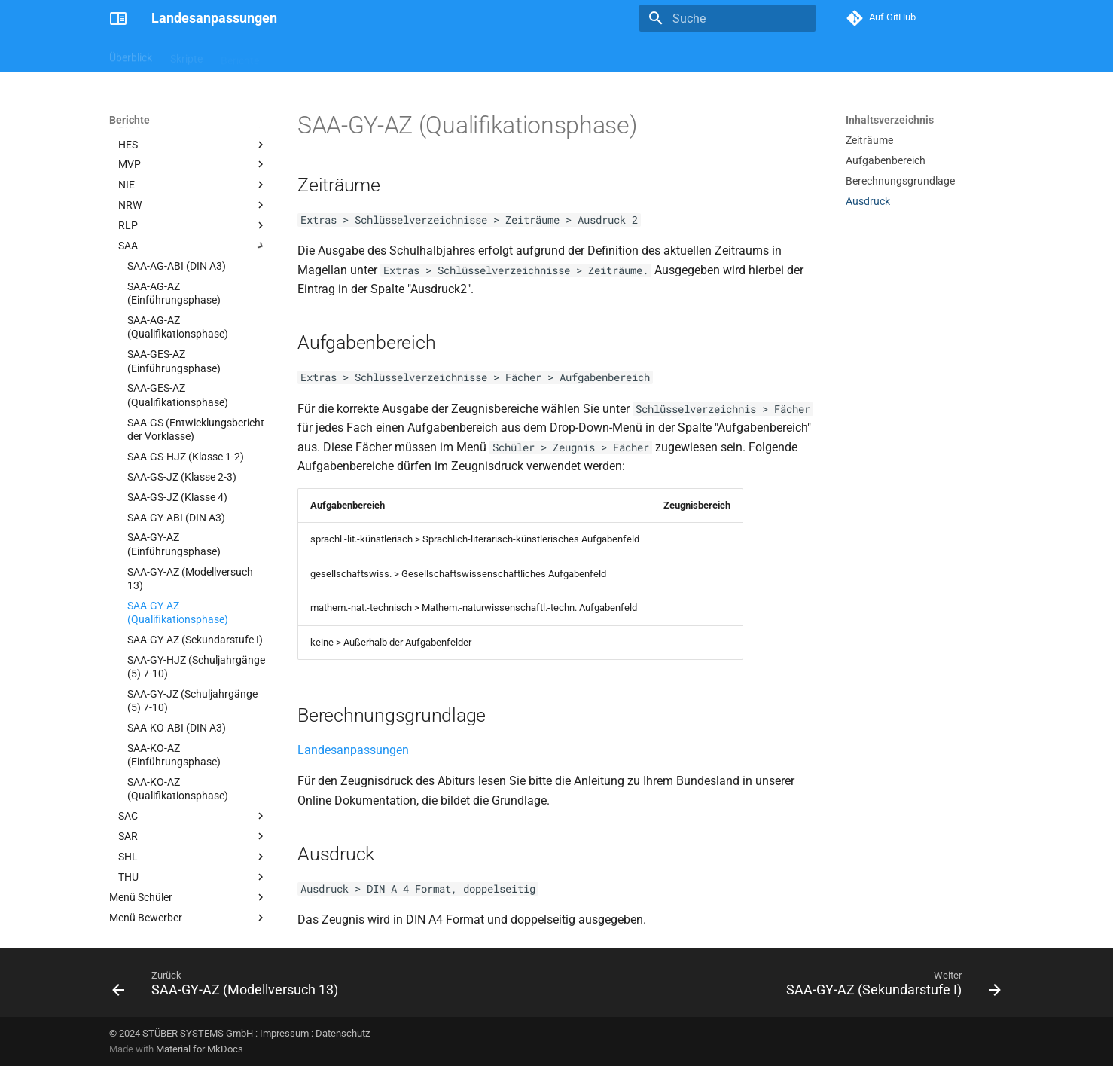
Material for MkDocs (199, 1049)
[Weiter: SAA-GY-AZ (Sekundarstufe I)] (890, 987)
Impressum (284, 1033)
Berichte (240, 55)
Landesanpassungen (353, 750)
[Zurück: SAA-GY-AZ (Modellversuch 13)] (229, 987)
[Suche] (727, 18)
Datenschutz (343, 1033)
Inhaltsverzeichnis (890, 120)
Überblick (130, 55)
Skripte (186, 55)
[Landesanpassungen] (118, 18)
